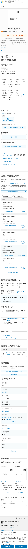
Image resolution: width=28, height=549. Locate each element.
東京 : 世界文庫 (6, 428)
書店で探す (14, 137)
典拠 (14, 421)
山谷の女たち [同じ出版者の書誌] (18, 481)
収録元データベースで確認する (13, 35)
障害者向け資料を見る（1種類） (14, 146)
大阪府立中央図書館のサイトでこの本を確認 (15, 242)
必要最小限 (7, 546)
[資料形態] (18, 196)
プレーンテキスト (7, 354)
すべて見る (23, 95)
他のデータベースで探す (9, 164)
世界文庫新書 (5, 411)
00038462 (9, 419)
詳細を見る (7, 542)
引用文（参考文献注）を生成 (10, 158)
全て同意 (21, 546)
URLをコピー (9, 154)
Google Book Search (10, 338)
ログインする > (4, 50)
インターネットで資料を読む (8, 528)
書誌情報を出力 (6, 161)
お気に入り (4, 154)
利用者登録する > (5, 48)
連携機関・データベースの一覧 (18, 183)
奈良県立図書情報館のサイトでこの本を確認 (15, 268)
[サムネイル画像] (7, 474)
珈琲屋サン (5, 392)
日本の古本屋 (7, 336)
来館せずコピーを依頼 (8, 119)
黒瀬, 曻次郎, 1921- (7, 417)
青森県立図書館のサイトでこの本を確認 (15, 211)
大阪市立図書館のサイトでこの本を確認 (15, 255)
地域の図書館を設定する (17, 192)
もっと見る (8, 492)
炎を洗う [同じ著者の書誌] (3, 481)
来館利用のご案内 (21, 291)
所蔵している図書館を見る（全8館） (14, 127)
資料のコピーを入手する (7, 530)
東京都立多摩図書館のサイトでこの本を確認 (15, 226)
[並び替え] (7, 196)
